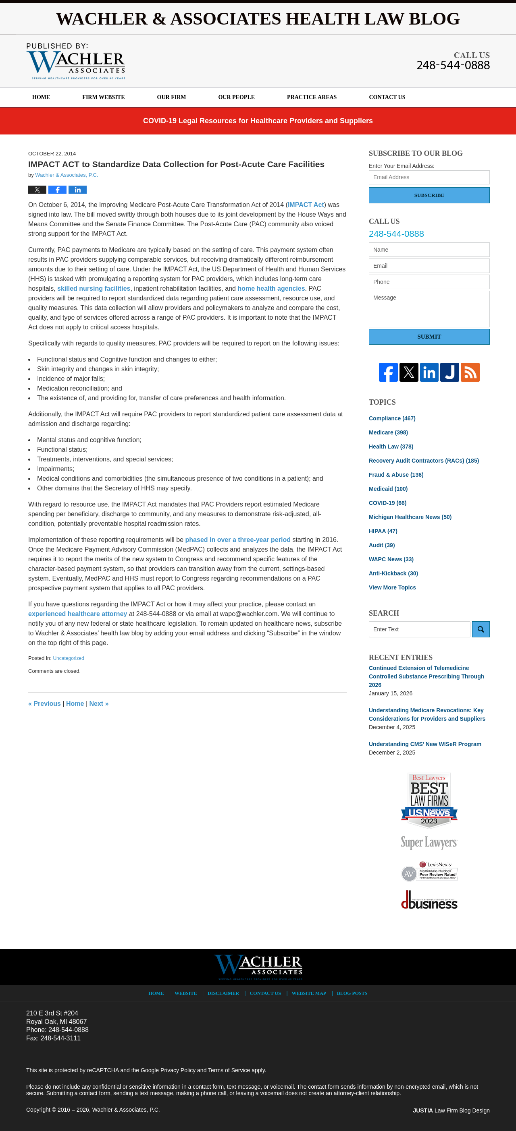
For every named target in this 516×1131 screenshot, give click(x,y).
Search (481, 629)
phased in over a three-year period (238, 539)
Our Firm (171, 97)
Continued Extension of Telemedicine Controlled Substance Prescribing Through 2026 (426, 676)
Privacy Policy (178, 1070)
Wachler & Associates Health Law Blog (75, 61)
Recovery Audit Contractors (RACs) (424, 460)
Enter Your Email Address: (402, 166)
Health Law (391, 446)
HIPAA (383, 531)
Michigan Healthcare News (410, 517)
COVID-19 (387, 503)
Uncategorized (68, 658)
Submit (429, 336)
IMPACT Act (306, 204)
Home (41, 97)
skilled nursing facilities (93, 288)
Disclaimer (223, 993)
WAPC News (391, 559)
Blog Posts (352, 993)
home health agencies (271, 288)
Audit (382, 545)
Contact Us (387, 97)
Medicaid (388, 489)
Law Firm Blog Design (451, 1110)
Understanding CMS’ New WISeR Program (425, 744)
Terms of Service (229, 1070)
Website (186, 993)
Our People (236, 97)
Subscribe (429, 195)
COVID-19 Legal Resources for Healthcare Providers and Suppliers (258, 121)
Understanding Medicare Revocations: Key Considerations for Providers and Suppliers (427, 714)
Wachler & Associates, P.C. (126, 1109)
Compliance (392, 418)
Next (99, 703)
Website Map (309, 993)
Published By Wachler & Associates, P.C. (453, 60)
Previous (44, 703)
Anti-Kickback (393, 573)
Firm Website (103, 97)
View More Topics (392, 587)
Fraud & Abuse (396, 474)
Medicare (388, 432)
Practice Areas (312, 97)
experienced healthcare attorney (77, 613)
